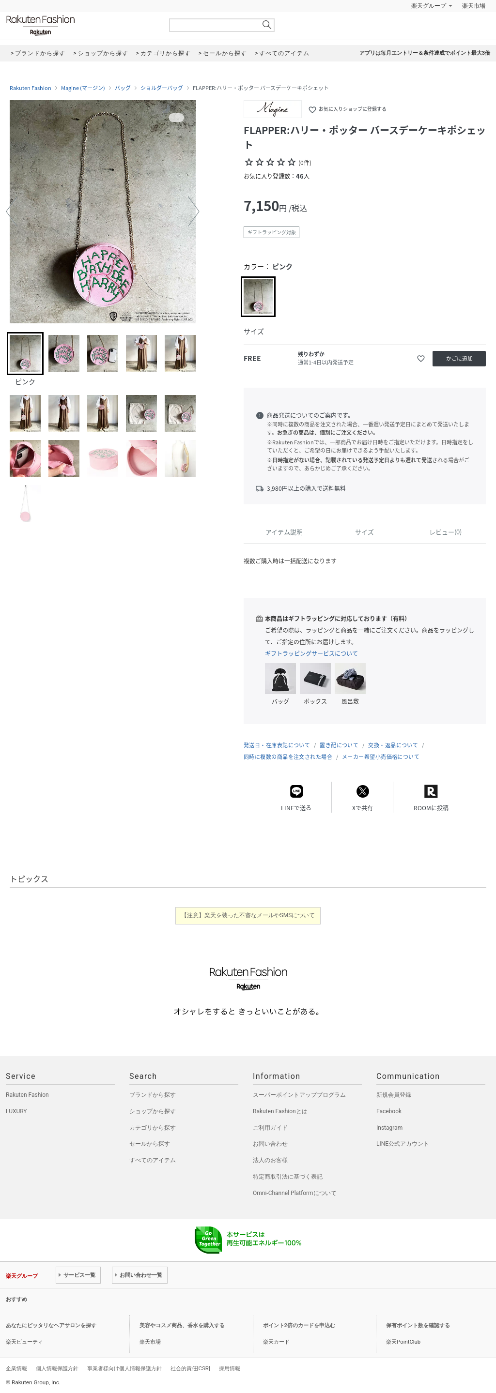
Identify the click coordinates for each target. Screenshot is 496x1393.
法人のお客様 (270, 1160)
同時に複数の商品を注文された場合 (288, 757)
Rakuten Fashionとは (280, 1111)
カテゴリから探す (152, 1127)
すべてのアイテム (152, 1160)
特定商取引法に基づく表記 (288, 1176)
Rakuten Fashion (81, 25)
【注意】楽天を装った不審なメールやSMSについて (248, 915)
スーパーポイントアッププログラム (299, 1094)
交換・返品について (393, 745)
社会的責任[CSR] (190, 1368)
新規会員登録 (393, 1094)
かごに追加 (459, 358)
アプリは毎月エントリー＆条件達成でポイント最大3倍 (424, 53)
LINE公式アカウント (402, 1143)
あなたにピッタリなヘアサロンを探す (51, 1325)
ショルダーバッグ (161, 88)
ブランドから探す (152, 1094)
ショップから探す (152, 1111)
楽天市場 (473, 5)
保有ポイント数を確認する (418, 1325)
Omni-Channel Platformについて (295, 1193)
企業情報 (16, 1368)
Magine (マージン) (83, 88)
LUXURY (16, 1111)
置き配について (339, 745)
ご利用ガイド (270, 1127)
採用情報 (229, 1368)
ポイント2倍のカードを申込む (299, 1325)
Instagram (389, 1127)
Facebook (389, 1111)
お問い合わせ (270, 1143)
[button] (11, 211)
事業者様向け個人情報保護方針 (124, 1368)
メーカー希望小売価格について (380, 757)
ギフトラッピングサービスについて (311, 653)
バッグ (123, 88)
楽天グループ (428, 5)
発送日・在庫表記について (277, 745)
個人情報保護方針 (57, 1368)
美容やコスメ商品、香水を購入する (182, 1325)
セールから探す (149, 1143)
